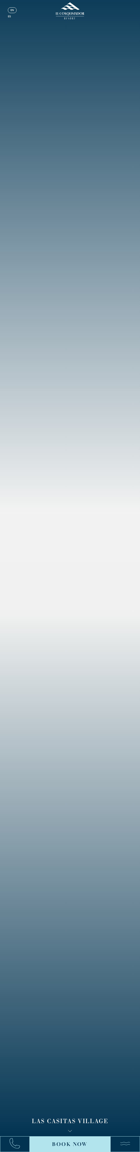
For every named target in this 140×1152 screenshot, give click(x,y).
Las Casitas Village (70, 1121)
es (9, 16)
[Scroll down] (70, 1131)
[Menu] (122, 1144)
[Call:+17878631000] (17, 1144)
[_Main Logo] (70, 10)
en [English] (12, 10)
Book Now (70, 1144)
